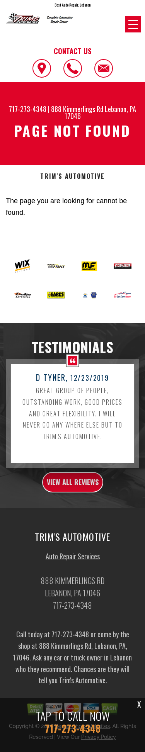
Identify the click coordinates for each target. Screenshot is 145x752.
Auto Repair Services (73, 564)
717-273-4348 (27, 109)
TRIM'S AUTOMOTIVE (72, 176)
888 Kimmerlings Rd (77, 109)
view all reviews (73, 490)
